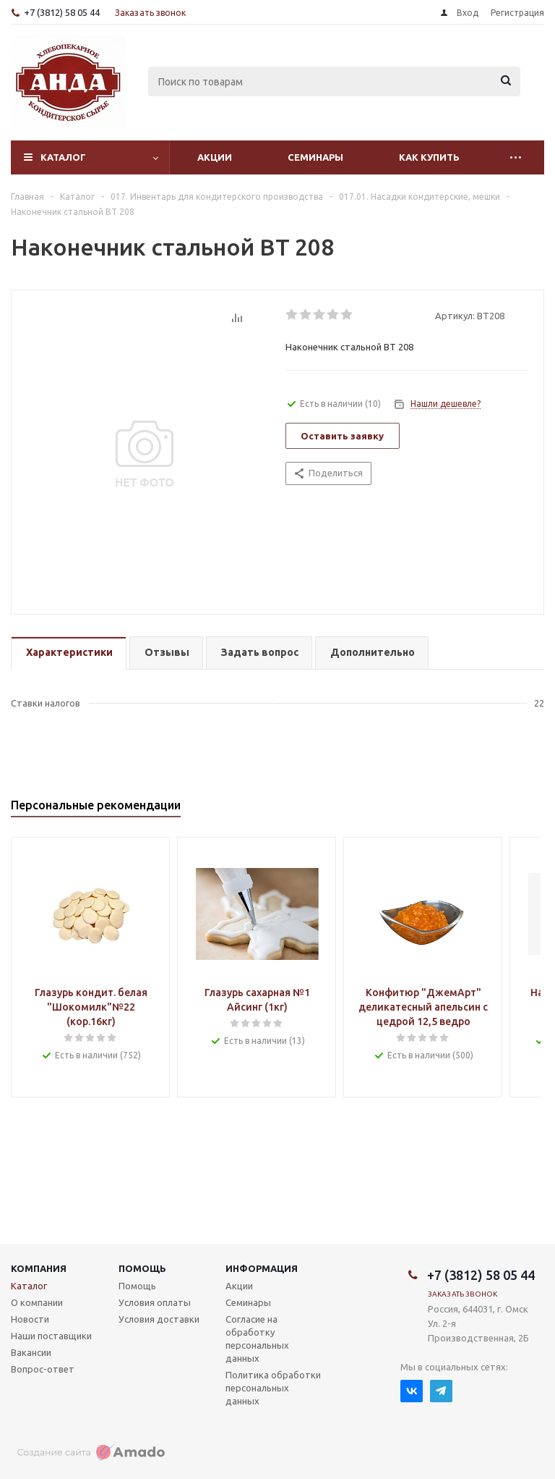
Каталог (63, 157)
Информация (261, 1268)
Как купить (429, 157)
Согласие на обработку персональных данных (257, 1338)
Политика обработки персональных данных (273, 1388)
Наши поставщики (51, 1336)
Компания (38, 1268)
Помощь (142, 1268)
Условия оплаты (155, 1302)
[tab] (68, 653)
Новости (30, 1319)
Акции (214, 157)
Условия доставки (159, 1319)
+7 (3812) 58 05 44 (62, 12)
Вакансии (31, 1352)
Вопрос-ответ (42, 1369)
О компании (37, 1302)
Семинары (315, 157)
